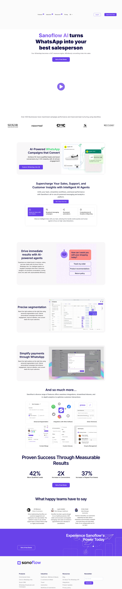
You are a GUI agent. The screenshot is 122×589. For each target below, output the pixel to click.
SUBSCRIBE (89, 562)
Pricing (66, 4)
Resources (58, 4)
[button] (61, 65)
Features (41, 4)
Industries (49, 4)
